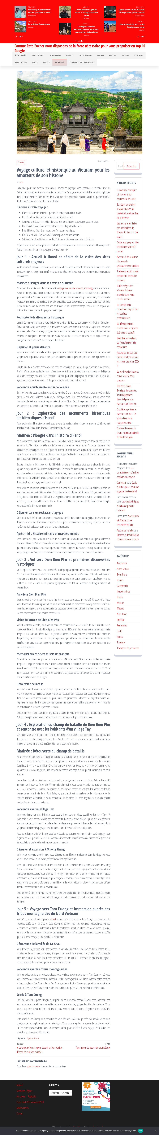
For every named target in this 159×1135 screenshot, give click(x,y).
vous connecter (33, 1069)
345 (20, 36)
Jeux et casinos (123, 594)
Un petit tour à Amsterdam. (39, 24)
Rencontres (20, 64)
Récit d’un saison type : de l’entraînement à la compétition (127, 345)
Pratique (32, 7)
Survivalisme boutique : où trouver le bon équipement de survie (86, 12)
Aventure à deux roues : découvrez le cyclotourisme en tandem (128, 264)
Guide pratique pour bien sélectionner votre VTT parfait (128, 249)
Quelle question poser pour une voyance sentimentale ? (128, 489)
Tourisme (32, 22)
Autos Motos (36, 56)
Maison (104, 56)
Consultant (121, 485)
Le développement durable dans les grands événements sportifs (127, 330)
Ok (140, 1131)
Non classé (122, 617)
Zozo (21, 185)
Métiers (115, 56)
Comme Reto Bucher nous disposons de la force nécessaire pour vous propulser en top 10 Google (80, 48)
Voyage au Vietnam (33, 1041)
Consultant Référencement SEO (30, 1105)
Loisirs (86, 7)
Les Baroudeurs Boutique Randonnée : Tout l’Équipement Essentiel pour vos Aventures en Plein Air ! (127, 397)
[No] (155, 1130)
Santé (33, 64)
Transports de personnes (76, 64)
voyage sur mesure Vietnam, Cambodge (76, 291)
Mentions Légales (24, 1093)
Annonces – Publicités (26, 1099)
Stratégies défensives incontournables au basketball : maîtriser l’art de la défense (86, 29)
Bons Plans (52, 56)
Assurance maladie (125, 533)
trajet (53, 922)
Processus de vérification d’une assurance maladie (128, 523)
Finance (65, 56)
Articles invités (23, 1110)
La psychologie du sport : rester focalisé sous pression (128, 378)
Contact (20, 1116)
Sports (86, 24)
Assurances (20, 56)
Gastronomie (79, 56)
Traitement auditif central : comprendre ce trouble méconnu (128, 278)
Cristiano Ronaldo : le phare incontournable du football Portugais (128, 435)
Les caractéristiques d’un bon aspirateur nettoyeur (128, 475)
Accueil (19, 1088)
